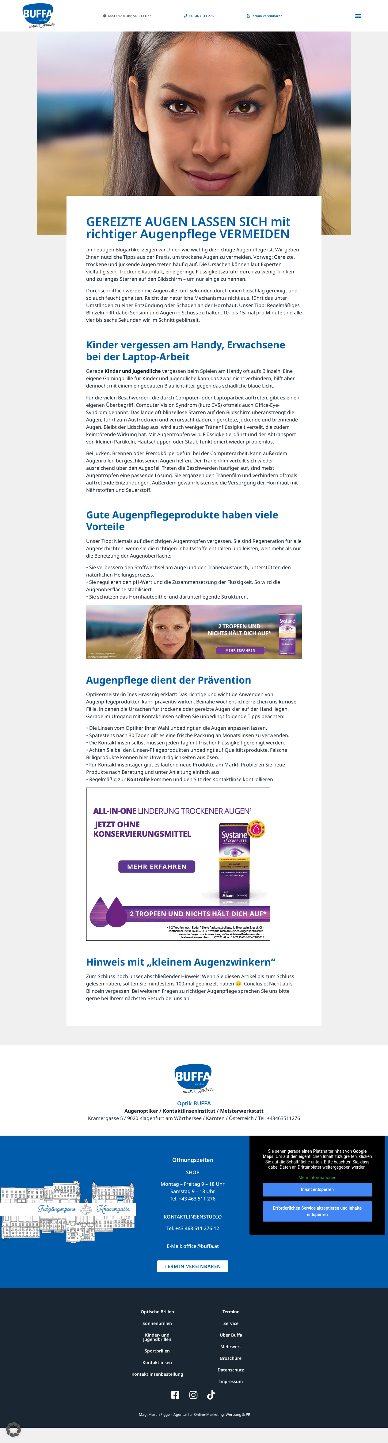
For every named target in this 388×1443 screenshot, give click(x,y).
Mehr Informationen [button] (317, 1192)
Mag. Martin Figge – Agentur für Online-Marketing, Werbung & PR (194, 1429)
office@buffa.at (201, 1261)
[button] (125, 16)
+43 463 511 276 (197, 1214)
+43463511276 (283, 1133)
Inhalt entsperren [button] (317, 1204)
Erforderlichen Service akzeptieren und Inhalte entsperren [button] (317, 1226)
